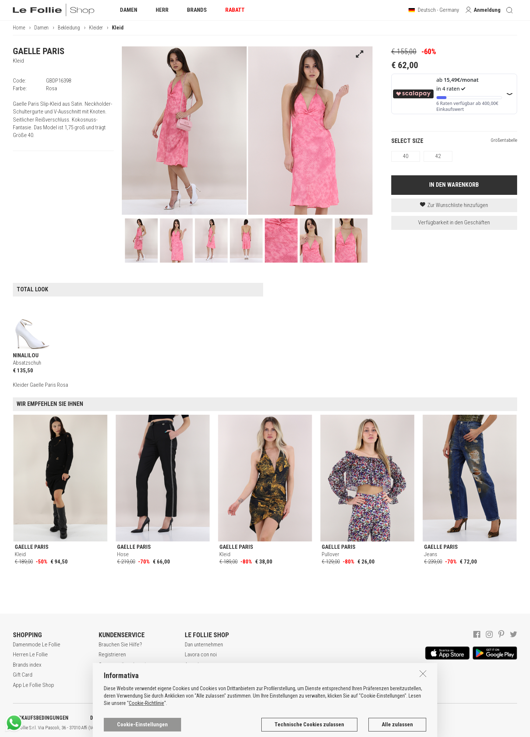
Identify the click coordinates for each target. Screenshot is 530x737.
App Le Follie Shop (33, 685)
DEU (270, 727)
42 (438, 156)
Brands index (27, 664)
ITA (253, 727)
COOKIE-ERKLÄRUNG (195, 718)
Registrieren (112, 654)
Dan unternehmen (204, 644)
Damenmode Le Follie (36, 644)
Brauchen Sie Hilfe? (120, 644)
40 (405, 156)
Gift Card (22, 674)
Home (19, 28)
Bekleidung (69, 28)
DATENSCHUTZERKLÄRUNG (120, 718)
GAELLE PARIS (38, 51)
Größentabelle (504, 140)
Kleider (96, 28)
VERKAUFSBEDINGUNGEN (40, 718)
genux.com (235, 727)
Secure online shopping (125, 664)
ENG (261, 727)
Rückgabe (110, 685)
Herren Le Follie (30, 654)
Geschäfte (196, 674)
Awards (193, 664)
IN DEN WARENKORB (454, 184)
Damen (41, 28)
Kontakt (193, 685)
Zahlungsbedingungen (123, 674)
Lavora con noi (201, 654)
